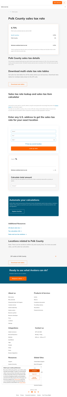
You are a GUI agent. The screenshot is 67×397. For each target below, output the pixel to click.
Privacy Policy (22, 382)
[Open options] (54, 140)
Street (13, 131)
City (13, 135)
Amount (14, 186)
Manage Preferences (34, 378)
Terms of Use (17, 379)
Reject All (34, 374)
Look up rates (33, 148)
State (13, 140)
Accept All (34, 370)
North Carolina (15, 35)
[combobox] (33, 139)
